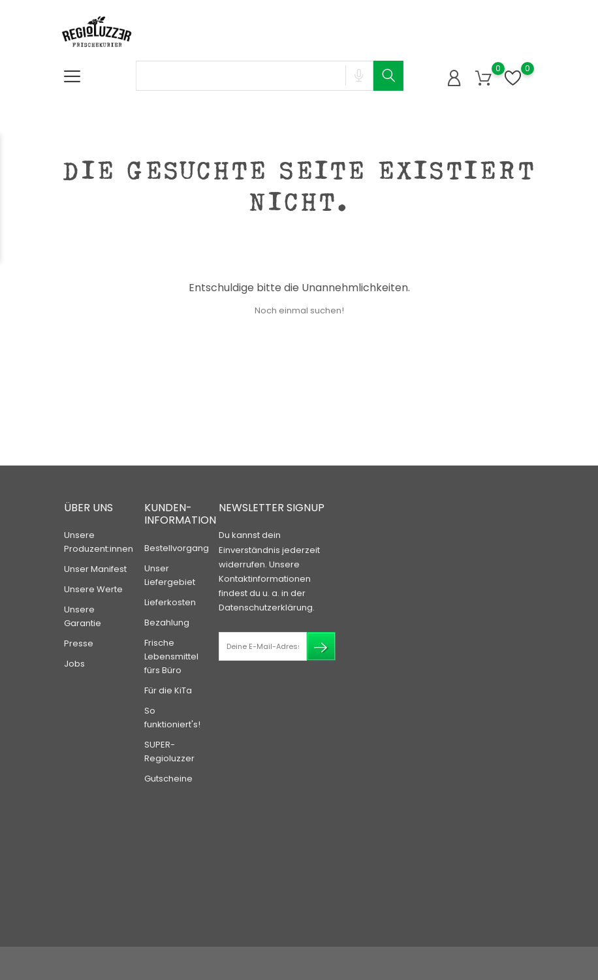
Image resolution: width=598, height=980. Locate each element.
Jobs (74, 663)
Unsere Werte (93, 589)
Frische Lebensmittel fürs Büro (171, 656)
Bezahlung (166, 622)
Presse (78, 643)
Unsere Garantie (82, 616)
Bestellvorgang (176, 548)
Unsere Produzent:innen (98, 542)
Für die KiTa (168, 690)
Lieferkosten (170, 602)
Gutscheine (168, 778)
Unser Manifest (95, 569)
